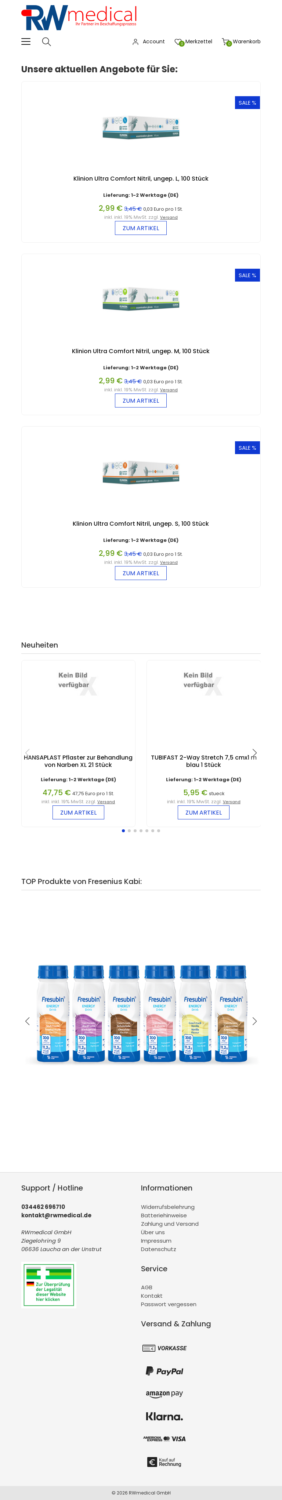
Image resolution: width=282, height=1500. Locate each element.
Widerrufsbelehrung (168, 1207)
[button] (123, 830)
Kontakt (152, 1296)
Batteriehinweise (164, 1215)
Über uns (153, 1232)
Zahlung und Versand (170, 1224)
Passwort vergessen (168, 1304)
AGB (146, 1287)
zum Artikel (141, 228)
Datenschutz (158, 1249)
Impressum (156, 1240)
